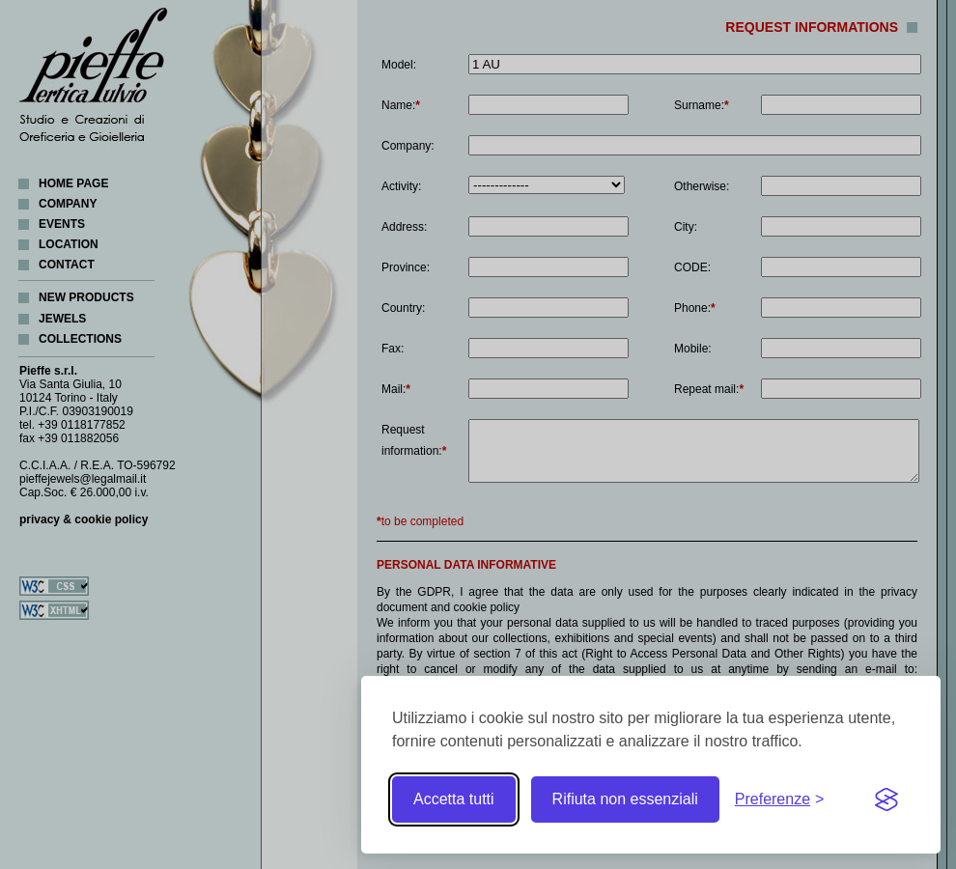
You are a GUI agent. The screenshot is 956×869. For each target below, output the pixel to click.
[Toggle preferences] (780, 799)
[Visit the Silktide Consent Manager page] (886, 799)
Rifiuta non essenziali (625, 799)
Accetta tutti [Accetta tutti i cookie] (453, 799)
